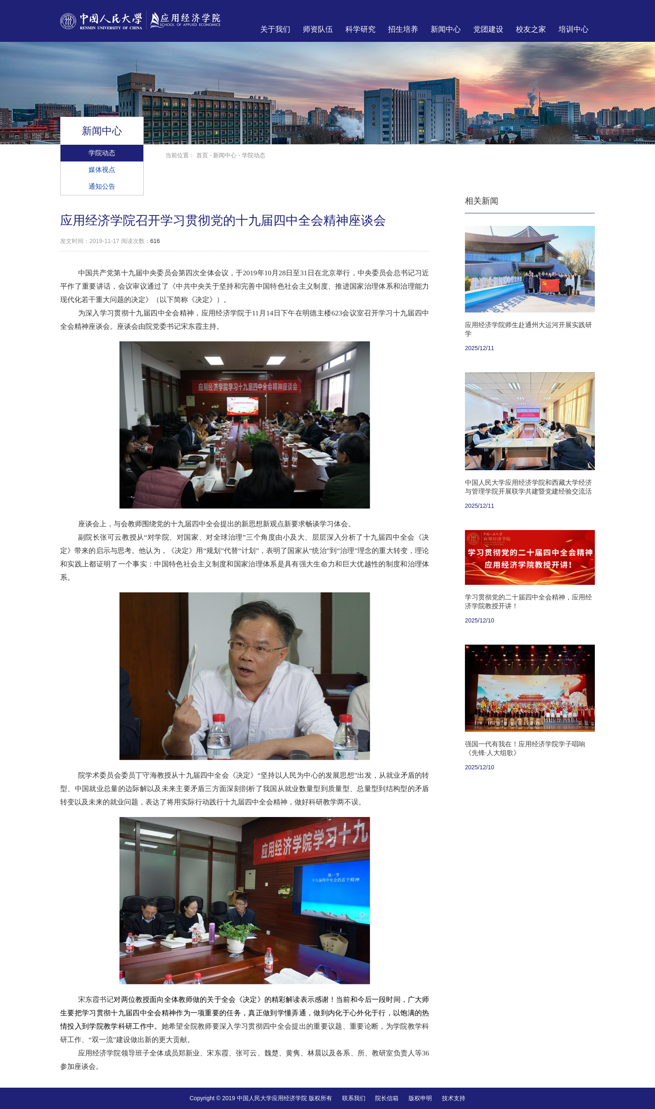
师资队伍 (318, 29)
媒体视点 (102, 169)
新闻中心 (446, 29)
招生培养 (403, 29)
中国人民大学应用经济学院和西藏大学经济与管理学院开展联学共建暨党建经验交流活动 (528, 491)
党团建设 (488, 29)
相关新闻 (481, 200)
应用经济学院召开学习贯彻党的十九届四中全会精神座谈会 (223, 220)
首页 (202, 155)
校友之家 (531, 29)
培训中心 (574, 29)
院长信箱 (387, 1098)
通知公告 (102, 186)
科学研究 (360, 29)
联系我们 (354, 1098)
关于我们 (275, 29)
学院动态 (102, 152)
